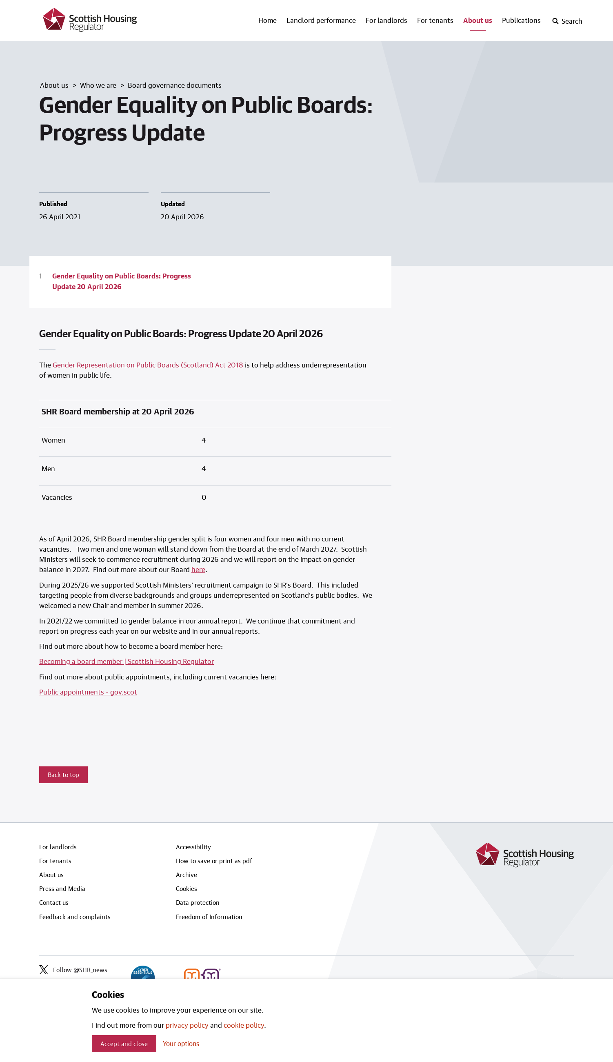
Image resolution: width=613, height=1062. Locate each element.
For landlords (386, 20)
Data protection (198, 902)
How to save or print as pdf (214, 860)
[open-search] (567, 21)
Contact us (54, 902)
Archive (186, 874)
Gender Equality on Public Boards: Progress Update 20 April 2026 (121, 280)
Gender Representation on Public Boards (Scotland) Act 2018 (148, 364)
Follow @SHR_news (73, 969)
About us (477, 20)
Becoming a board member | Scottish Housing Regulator (126, 661)
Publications (521, 20)
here (198, 569)
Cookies (186, 888)
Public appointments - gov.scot (88, 691)
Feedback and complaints (75, 916)
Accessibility (193, 846)
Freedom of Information (209, 916)
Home (267, 20)
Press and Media (62, 888)
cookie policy (244, 1024)
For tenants (435, 20)
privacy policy (187, 1024)
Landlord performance (321, 20)
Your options (181, 1043)
